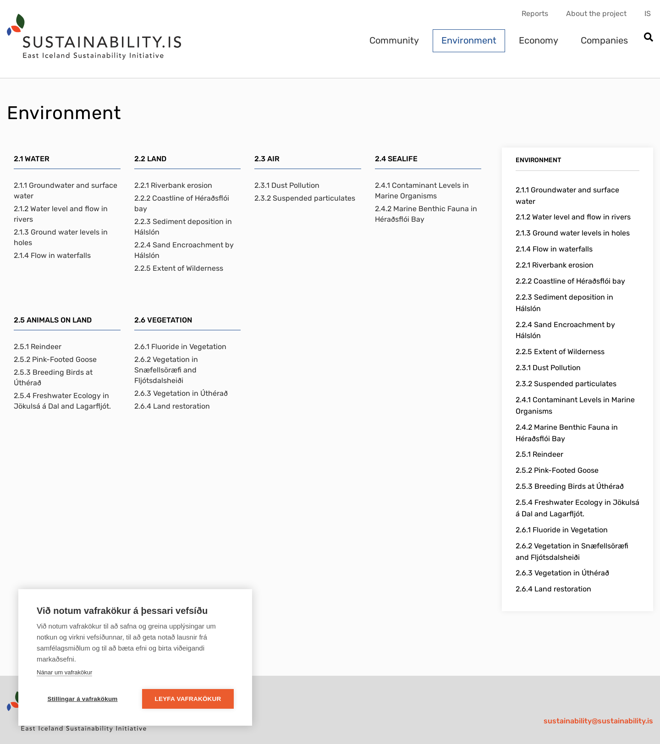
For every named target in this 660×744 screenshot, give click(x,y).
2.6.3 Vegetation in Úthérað (181, 393)
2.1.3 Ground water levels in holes (61, 237)
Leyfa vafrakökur (188, 698)
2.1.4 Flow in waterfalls (52, 255)
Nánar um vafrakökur (64, 672)
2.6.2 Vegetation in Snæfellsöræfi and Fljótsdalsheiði (166, 370)
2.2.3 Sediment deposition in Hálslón (183, 226)
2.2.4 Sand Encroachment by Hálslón (184, 250)
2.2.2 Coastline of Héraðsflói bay (181, 203)
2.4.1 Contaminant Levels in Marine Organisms (422, 190)
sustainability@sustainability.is (598, 721)
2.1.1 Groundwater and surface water (65, 190)
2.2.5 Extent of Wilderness (178, 268)
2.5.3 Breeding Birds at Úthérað (53, 377)
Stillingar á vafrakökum (82, 698)
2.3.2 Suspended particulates (304, 198)
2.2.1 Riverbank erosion (173, 185)
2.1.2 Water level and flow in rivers (61, 214)
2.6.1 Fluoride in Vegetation (180, 346)
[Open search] (648, 37)
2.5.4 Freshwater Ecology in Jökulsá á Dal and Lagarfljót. (62, 400)
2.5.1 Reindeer (37, 346)
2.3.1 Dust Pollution (286, 185)
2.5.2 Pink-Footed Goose (55, 359)
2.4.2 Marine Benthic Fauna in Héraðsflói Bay (426, 214)
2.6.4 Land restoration (172, 406)
